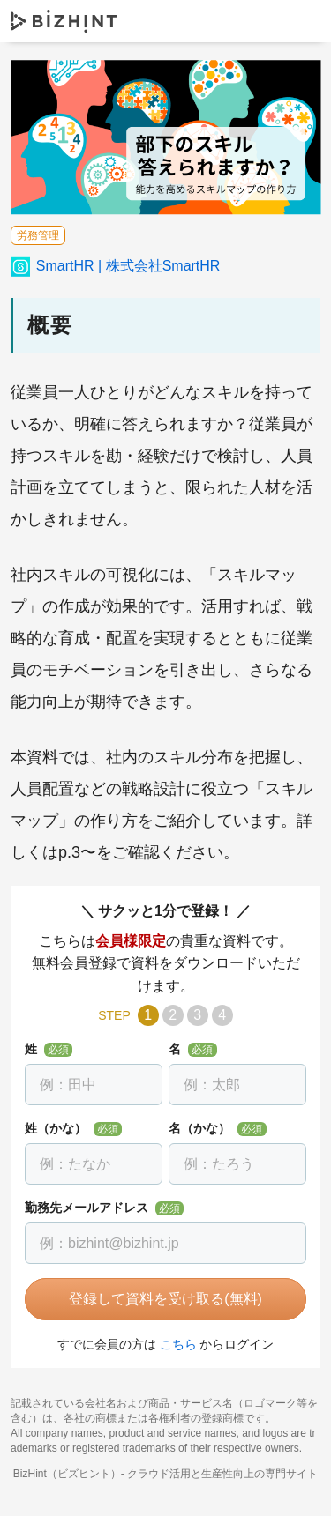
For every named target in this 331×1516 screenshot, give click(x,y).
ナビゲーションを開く (302, 20)
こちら (178, 1344)
